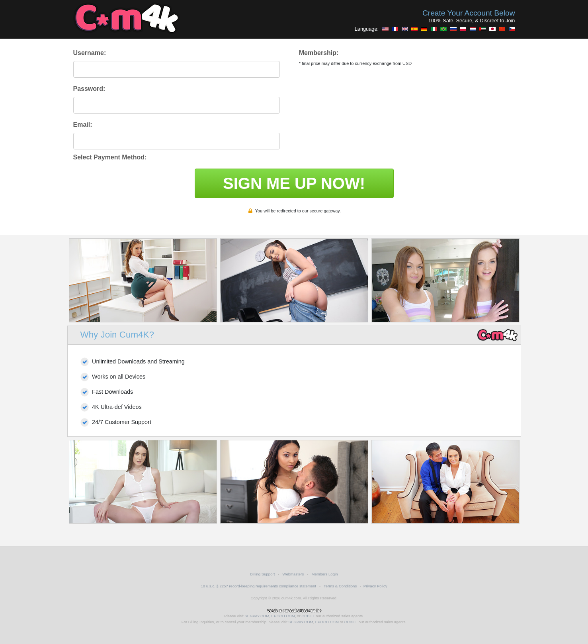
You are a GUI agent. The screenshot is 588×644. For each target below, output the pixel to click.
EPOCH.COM (283, 616)
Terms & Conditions (340, 586)
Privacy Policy (375, 586)
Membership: (319, 52)
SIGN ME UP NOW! (294, 183)
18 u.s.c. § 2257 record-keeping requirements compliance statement (258, 586)
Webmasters (293, 574)
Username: (89, 52)
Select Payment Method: (110, 157)
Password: (89, 88)
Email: (82, 124)
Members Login (324, 574)
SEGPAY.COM (256, 616)
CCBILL (308, 616)
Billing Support (262, 574)
